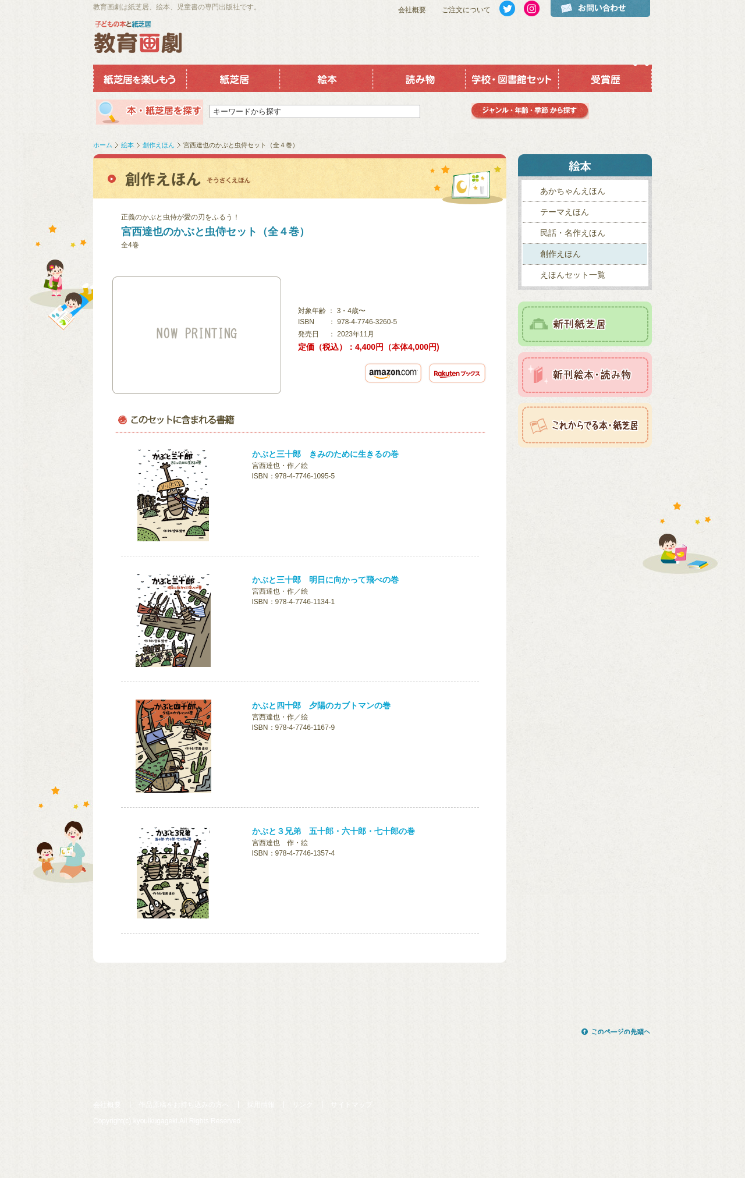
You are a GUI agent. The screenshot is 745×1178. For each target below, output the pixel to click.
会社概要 (412, 10)
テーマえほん (564, 212)
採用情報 (261, 1105)
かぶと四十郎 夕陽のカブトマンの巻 (321, 705)
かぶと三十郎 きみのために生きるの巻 (325, 454)
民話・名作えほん (572, 232)
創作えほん (159, 144)
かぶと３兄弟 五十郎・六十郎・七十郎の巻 (333, 831)
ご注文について (466, 10)
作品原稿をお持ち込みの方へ (184, 1105)
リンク (302, 1105)
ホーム (102, 144)
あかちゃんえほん (572, 191)
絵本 (127, 144)
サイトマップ (351, 1105)
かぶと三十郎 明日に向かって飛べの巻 (325, 579)
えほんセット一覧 (572, 274)
